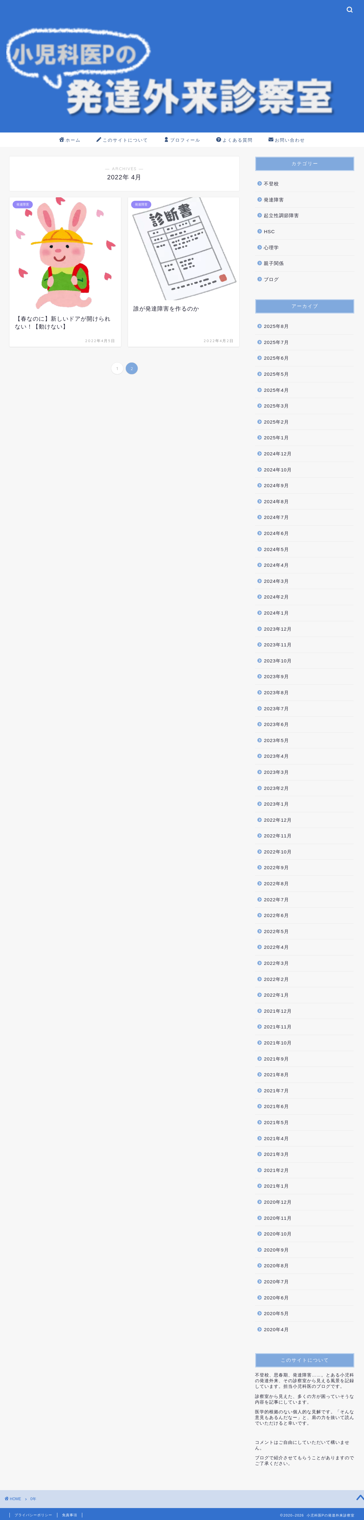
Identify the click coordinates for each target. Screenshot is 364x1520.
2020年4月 (276, 1329)
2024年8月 (276, 501)
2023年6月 (276, 724)
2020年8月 (276, 1265)
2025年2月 (276, 422)
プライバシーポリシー (33, 1515)
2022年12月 (278, 820)
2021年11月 (278, 1026)
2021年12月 (278, 1011)
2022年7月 (276, 899)
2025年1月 (276, 437)
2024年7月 (276, 517)
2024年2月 (276, 597)
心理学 (271, 247)
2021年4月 (276, 1138)
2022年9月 (276, 867)
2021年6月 (276, 1106)
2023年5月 (276, 740)
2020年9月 (276, 1250)
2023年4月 (276, 756)
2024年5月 (276, 549)
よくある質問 (234, 140)
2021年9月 (276, 1058)
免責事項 (69, 1515)
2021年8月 (276, 1074)
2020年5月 (276, 1313)
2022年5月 (276, 931)
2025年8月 (276, 326)
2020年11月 (278, 1218)
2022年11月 (278, 835)
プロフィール (182, 140)
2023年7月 (276, 708)
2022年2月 (276, 979)
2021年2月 (276, 1170)
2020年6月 (276, 1297)
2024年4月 (276, 565)
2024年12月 (278, 453)
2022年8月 (276, 883)
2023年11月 (278, 644)
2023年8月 (276, 692)
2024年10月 (278, 469)
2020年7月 (276, 1281)
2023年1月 (276, 804)
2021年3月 (276, 1154)
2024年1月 (276, 613)
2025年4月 (276, 390)
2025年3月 (276, 405)
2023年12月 (278, 629)
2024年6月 (276, 533)
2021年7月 (276, 1090)
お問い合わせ (287, 140)
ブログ (271, 279)
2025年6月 (276, 358)
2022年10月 (278, 851)
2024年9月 (276, 485)
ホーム (70, 140)
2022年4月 (276, 947)
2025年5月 (276, 374)
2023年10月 (278, 660)
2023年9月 (276, 676)
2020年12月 (278, 1202)
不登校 (271, 183)
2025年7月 (276, 342)
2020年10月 (278, 1233)
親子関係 (274, 263)
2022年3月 (276, 963)
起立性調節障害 (281, 215)
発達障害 (274, 199)
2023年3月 (276, 772)
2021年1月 (276, 1186)
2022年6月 (276, 915)
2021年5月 (276, 1122)
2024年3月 (276, 581)
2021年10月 (278, 1042)
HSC (269, 231)
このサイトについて (122, 140)
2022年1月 (276, 995)
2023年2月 (276, 788)
